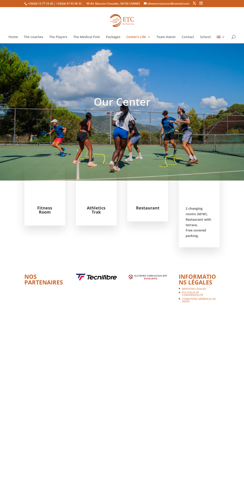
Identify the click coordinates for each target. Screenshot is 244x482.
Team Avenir (166, 37)
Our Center (122, 102)
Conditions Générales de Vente (199, 300)
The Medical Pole (86, 37)
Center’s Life (136, 37)
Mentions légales (194, 288)
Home (13, 37)
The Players (58, 37)
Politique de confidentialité (192, 294)
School (205, 37)
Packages (113, 37)
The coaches (33, 37)
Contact (188, 37)
